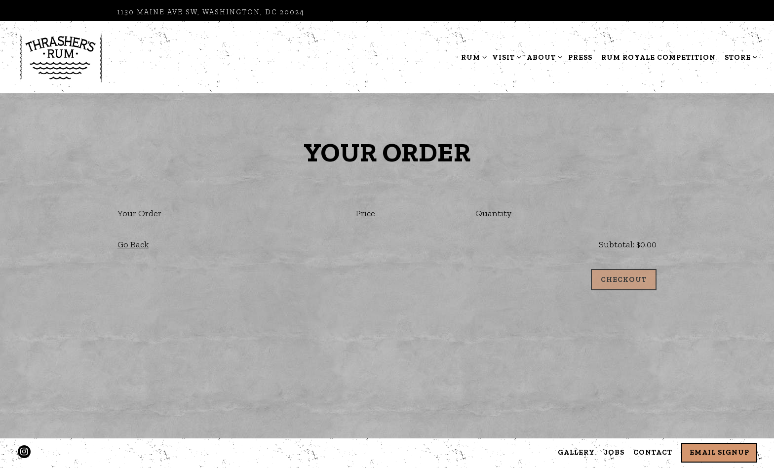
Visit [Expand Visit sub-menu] (505, 57)
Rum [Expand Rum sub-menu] (472, 57)
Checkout (624, 279)
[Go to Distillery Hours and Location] (211, 12)
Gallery (576, 452)
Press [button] (580, 57)
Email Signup (719, 452)
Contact (652, 452)
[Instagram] (24, 451)
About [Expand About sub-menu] (542, 57)
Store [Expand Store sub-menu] (739, 57)
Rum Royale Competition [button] (658, 57)
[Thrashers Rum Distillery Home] (61, 56)
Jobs (614, 452)
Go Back (133, 244)
